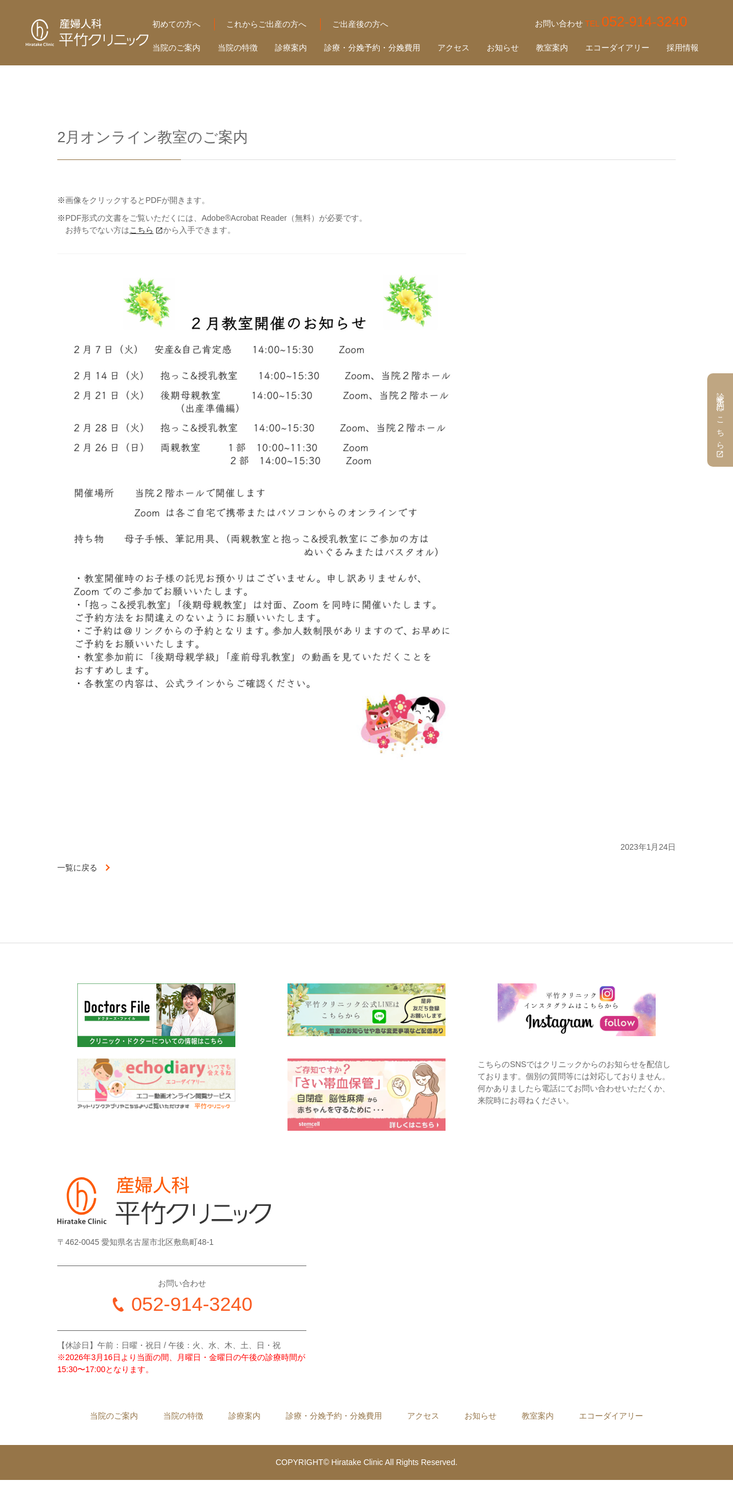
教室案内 (552, 47)
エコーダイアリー (617, 47)
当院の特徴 (238, 47)
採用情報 (683, 47)
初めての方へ (176, 24)
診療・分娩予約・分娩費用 (372, 47)
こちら (141, 230)
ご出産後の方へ (360, 24)
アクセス (454, 47)
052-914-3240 (192, 1304)
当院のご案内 (176, 47)
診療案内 (291, 47)
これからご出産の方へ (266, 24)
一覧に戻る (77, 867)
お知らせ (503, 47)
